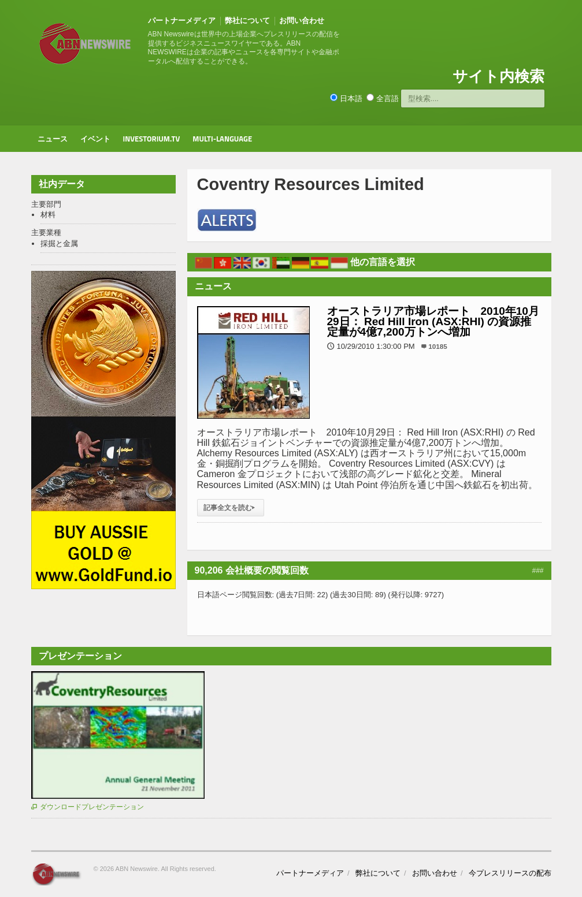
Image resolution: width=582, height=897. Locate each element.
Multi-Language (222, 138)
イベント (95, 138)
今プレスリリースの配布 (510, 873)
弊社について (247, 20)
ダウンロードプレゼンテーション (87, 807)
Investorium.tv (151, 138)
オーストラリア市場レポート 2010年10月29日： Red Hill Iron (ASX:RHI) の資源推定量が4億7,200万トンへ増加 (433, 321)
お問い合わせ (301, 20)
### (537, 571)
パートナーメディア (182, 20)
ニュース (53, 138)
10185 (437, 346)
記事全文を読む (230, 508)
